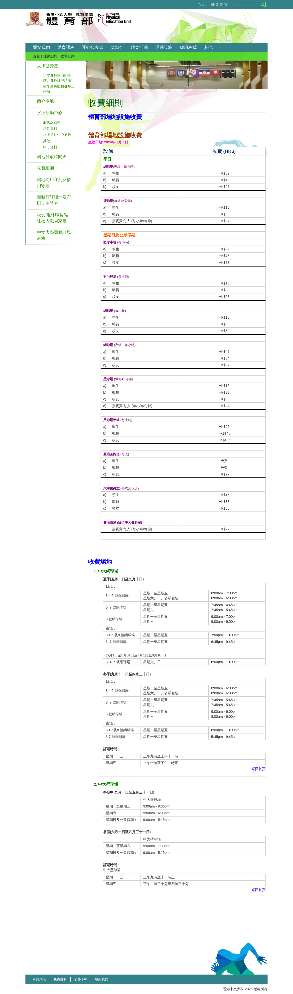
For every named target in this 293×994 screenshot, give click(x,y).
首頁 (36, 56)
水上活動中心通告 (57, 135)
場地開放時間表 (52, 156)
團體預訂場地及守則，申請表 (54, 200)
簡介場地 (45, 101)
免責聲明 (60, 979)
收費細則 (45, 168)
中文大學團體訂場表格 (54, 235)
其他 (46, 141)
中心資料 (50, 147)
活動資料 (50, 128)
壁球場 (108, 201)
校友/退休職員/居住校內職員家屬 (53, 218)
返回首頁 (259, 769)
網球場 (108, 167)
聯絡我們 (101, 979)
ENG (214, 4)
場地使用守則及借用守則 (54, 182)
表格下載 (80, 979)
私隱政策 (39, 979)
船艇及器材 (52, 122)
